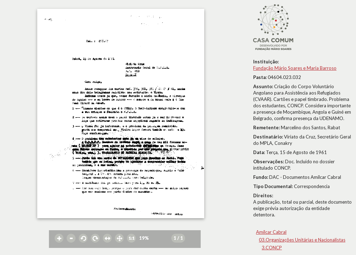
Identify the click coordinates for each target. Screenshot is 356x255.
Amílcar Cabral (271, 232)
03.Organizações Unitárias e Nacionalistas (302, 240)
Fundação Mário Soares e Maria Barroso (294, 68)
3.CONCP (272, 247)
